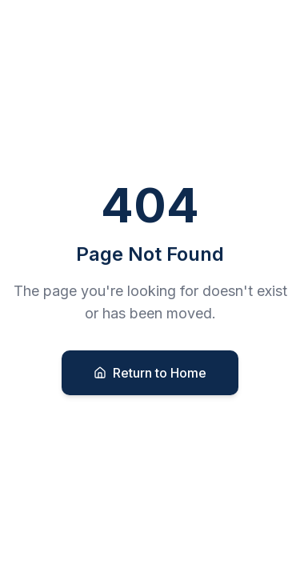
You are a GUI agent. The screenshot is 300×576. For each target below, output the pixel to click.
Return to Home (150, 373)
